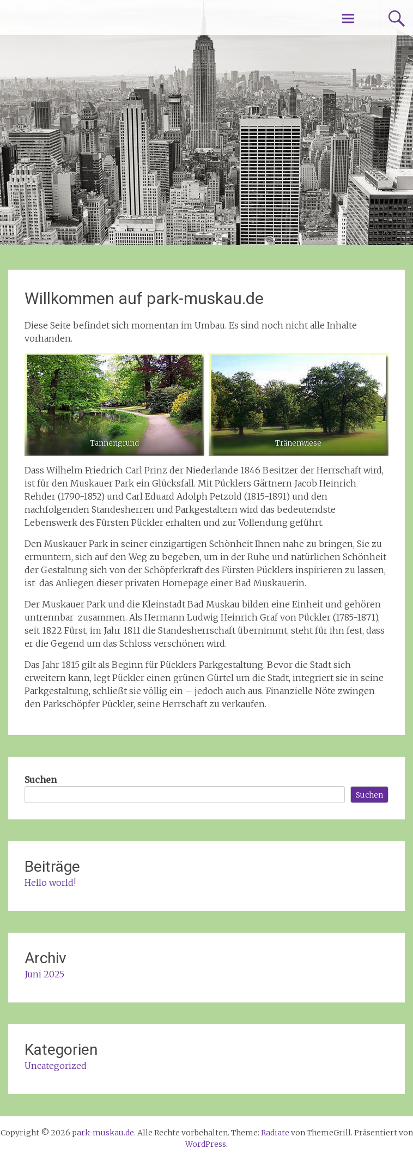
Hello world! (50, 882)
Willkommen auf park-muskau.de (144, 298)
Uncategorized (56, 1065)
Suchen (41, 779)
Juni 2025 (44, 974)
